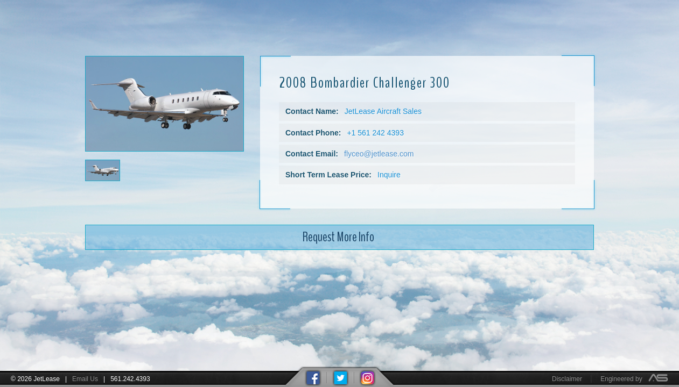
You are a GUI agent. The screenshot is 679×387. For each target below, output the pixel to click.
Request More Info (338, 231)
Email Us (85, 379)
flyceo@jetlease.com (379, 148)
